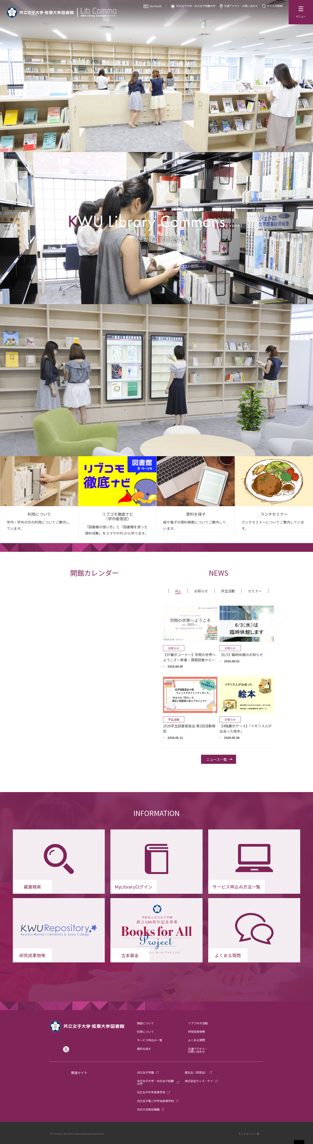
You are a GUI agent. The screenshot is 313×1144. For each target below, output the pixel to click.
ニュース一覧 (216, 759)
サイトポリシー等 (248, 1134)
